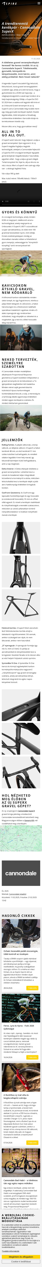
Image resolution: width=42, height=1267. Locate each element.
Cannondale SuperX (26, 811)
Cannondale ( (14, 894)
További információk (10, 1251)
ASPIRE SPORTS (8, 35)
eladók (23, 894)
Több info (32, 988)
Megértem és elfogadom (21, 1257)
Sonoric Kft (29, 820)
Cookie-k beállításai (21, 1261)
